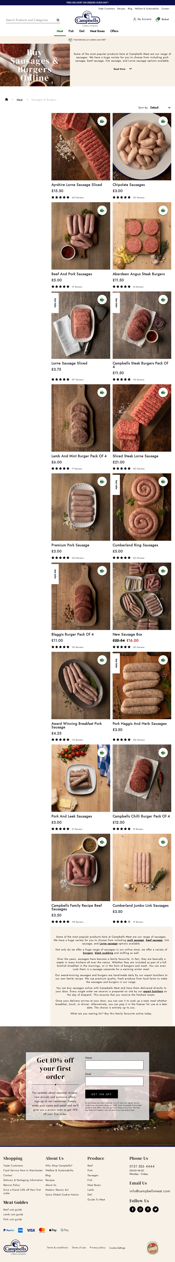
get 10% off (101, 1094)
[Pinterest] (148, 1209)
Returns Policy (11, 1185)
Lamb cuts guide (13, 1214)
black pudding (104, 953)
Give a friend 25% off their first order (22, 1191)
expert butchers (153, 991)
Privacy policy (97, 1247)
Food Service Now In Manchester (23, 1170)
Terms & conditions (57, 1247)
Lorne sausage (109, 943)
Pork (90, 1170)
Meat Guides (15, 1202)
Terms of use (79, 1247)
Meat (60, 31)
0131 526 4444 (142, 1166)
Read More (125, 69)
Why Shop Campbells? (58, 1165)
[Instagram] (140, 1209)
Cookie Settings (117, 1248)
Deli (82, 31)
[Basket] (161, 19)
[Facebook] (133, 1209)
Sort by (143, 108)
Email (88, 1074)
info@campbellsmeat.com (150, 1191)
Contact (165, 8)
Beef (90, 1165)
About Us (50, 1185)
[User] (142, 19)
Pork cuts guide (12, 1219)
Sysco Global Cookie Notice (62, 1194)
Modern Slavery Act (57, 1190)
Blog (130, 8)
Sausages (93, 1175)
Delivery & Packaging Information (23, 1180)
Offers (114, 31)
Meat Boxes (97, 31)
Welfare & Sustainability (147, 8)
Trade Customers (106, 8)
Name (88, 1058)
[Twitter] (156, 1209)
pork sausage (135, 940)
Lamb (91, 1190)
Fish (71, 31)
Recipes (121, 8)
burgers (88, 953)
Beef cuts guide (12, 1209)
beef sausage (154, 940)
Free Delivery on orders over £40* (87, 39)
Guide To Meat (96, 1199)
